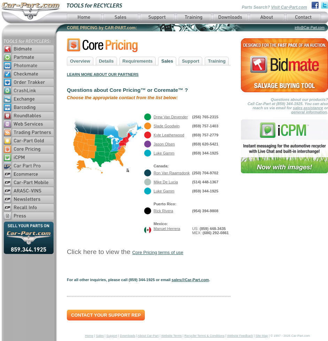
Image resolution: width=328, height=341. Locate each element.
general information (309, 112)
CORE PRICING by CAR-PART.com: (102, 27)
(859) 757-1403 (205, 126)
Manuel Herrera (167, 229)
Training (217, 61)
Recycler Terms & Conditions (204, 336)
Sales (167, 61)
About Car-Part (148, 336)
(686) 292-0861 (216, 233)
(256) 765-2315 (205, 117)
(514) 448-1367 (205, 182)
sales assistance (308, 108)
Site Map (262, 336)
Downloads (127, 336)
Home (89, 336)
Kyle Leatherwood (169, 135)
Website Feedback (240, 336)
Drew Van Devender (171, 117)
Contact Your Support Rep (106, 315)
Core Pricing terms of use (157, 252)
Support (190, 61)
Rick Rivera (163, 211)
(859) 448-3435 (213, 229)
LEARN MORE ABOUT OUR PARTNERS (103, 74)
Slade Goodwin (167, 126)
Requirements (138, 61)
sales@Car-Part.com (190, 280)
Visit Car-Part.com (289, 7)
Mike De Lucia (166, 182)
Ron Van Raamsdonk (172, 173)
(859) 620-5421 (205, 144)
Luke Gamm (164, 153)
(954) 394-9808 (205, 211)
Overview (80, 61)
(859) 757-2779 (205, 135)
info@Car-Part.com (310, 28)
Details (106, 61)
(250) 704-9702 (205, 173)
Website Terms (171, 336)
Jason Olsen (164, 144)
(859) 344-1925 (205, 153)
